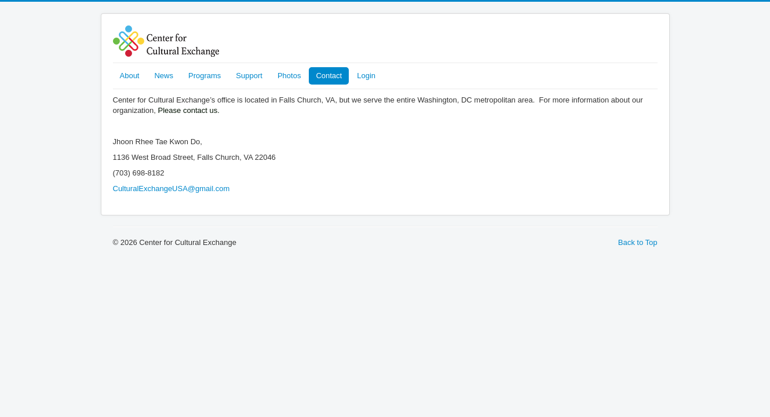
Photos (289, 75)
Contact (329, 75)
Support (249, 75)
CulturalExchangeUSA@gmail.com (171, 188)
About (130, 75)
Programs (204, 75)
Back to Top (638, 242)
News (163, 75)
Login (366, 75)
